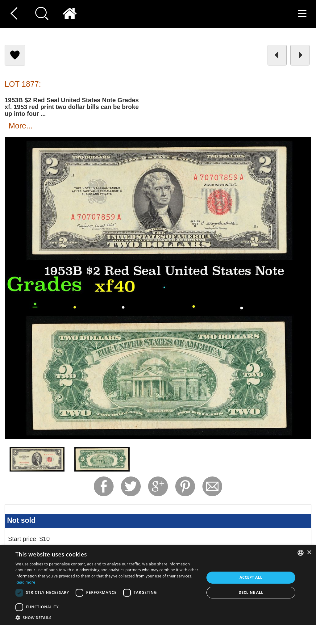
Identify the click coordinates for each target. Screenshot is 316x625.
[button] (107, 617)
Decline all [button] (251, 592)
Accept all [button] (250, 577)
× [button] (309, 552)
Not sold (21, 520)
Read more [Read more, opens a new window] (25, 582)
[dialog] (158, 585)
